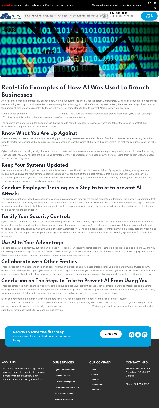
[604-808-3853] (105, 16)
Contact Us (111, 334)
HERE (122, 302)
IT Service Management (65, 381)
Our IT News (66, 16)
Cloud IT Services (62, 375)
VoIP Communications (64, 393)
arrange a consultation (76, 306)
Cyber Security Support (65, 369)
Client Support (82, 16)
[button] (51, 16)
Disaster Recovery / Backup (67, 387)
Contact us (98, 16)
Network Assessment (64, 399)
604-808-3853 (118, 13)
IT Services (51, 16)
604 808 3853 (141, 384)
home (28, 16)
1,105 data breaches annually (44, 113)
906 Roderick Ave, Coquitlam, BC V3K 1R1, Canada (117, 5)
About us (38, 16)
